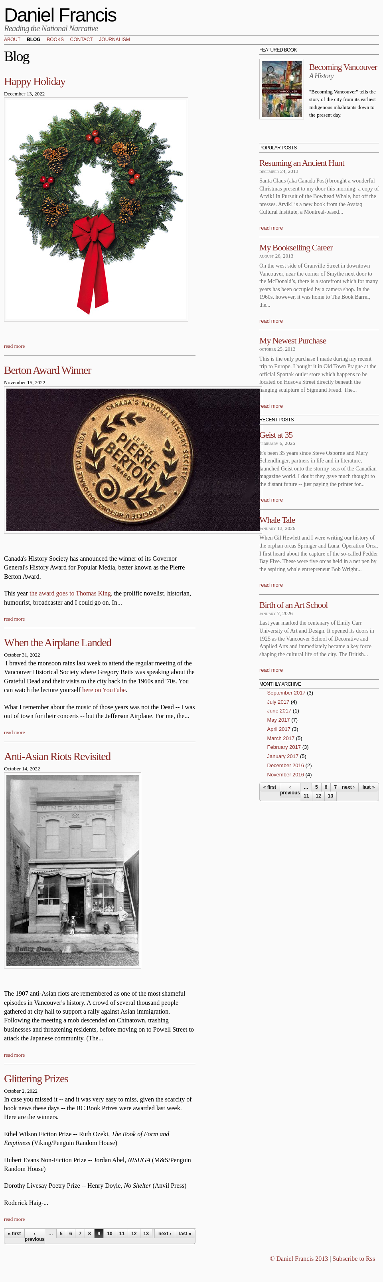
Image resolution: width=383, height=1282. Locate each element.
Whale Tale (277, 520)
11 (121, 1233)
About (12, 40)
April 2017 (279, 729)
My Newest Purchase (292, 340)
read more (14, 346)
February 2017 (284, 747)
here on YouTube (104, 690)
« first (14, 1233)
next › (164, 1233)
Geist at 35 (275, 435)
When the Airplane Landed (57, 642)
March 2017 (281, 738)
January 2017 (283, 756)
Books (55, 40)
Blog (34, 40)
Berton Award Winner (47, 370)
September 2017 (286, 693)
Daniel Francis (60, 15)
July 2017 (278, 702)
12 (133, 1233)
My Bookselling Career (295, 247)
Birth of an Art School (293, 605)
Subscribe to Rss (353, 1258)
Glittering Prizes (36, 1078)
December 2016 (285, 765)
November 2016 (285, 775)
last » (185, 1233)
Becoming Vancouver (343, 67)
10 (109, 1233)
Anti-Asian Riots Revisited (57, 756)
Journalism (114, 40)
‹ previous (35, 1236)
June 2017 (279, 711)
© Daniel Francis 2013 (299, 1258)
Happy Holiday (34, 81)
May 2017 (278, 720)
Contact (81, 40)
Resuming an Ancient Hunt (301, 163)
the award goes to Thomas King (70, 593)
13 (146, 1233)
